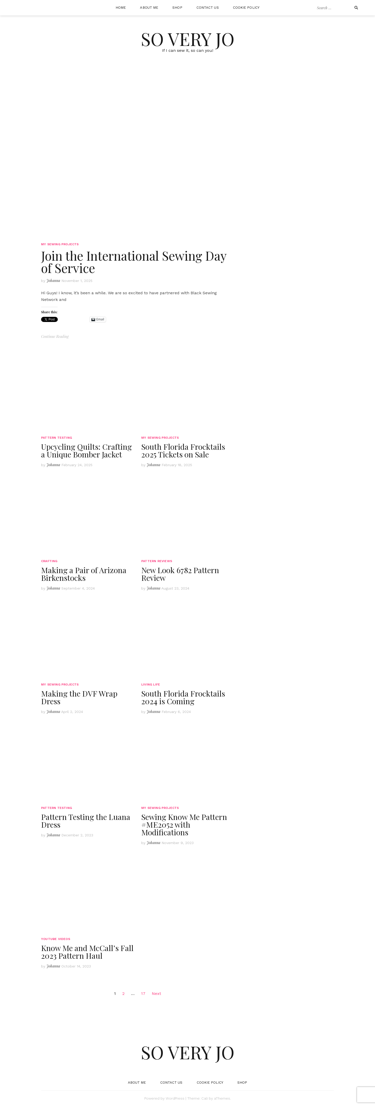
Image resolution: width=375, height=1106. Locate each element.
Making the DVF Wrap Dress (79, 697)
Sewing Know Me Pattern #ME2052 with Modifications (184, 824)
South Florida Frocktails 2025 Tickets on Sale (183, 450)
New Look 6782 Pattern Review (180, 574)
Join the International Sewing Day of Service (134, 261)
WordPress (175, 1098)
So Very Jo (188, 38)
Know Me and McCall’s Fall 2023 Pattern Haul (87, 952)
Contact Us (207, 7)
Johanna (53, 280)
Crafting (49, 561)
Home (121, 7)
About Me (149, 7)
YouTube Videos (55, 939)
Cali (204, 1098)
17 (143, 993)
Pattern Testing (56, 437)
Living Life (150, 684)
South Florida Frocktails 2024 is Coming (183, 697)
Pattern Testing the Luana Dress (85, 821)
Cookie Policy (246, 7)
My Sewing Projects (60, 244)
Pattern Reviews (156, 561)
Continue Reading (55, 336)
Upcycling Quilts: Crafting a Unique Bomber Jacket (86, 450)
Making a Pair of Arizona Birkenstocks (83, 574)
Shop (177, 7)
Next (156, 993)
